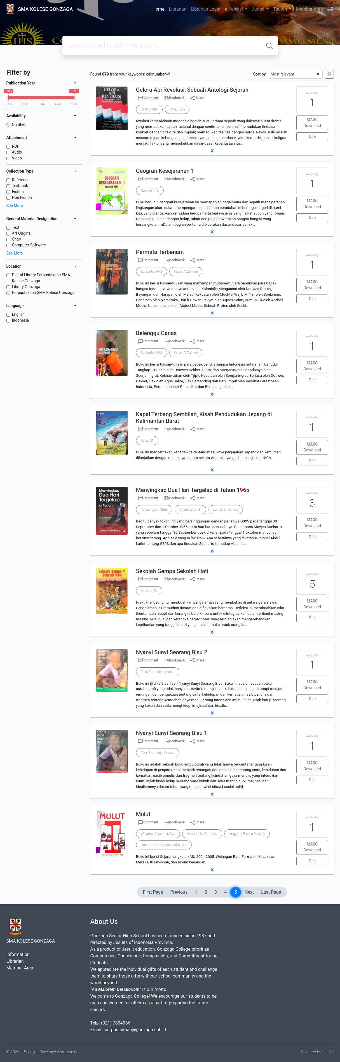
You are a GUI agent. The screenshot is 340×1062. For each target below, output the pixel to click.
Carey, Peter (149, 109)
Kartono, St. (149, 591)
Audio (17, 152)
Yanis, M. (147, 440)
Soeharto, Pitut (151, 272)
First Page (153, 892)
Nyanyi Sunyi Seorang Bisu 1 (171, 733)
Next (249, 892)
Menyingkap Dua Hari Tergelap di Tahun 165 (192, 490)
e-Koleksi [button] (234, 9)
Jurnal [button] (258, 9)
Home (159, 9)
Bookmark (176, 98)
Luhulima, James (225, 510)
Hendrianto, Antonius (202, 834)
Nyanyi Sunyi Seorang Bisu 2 (171, 652)
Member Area (309, 9)
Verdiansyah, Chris (154, 510)
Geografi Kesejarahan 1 (165, 171)
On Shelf (19, 124)
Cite (312, 136)
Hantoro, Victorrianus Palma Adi (164, 845)
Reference (21, 180)
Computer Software (29, 245)
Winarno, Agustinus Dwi (158, 834)
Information (18, 954)
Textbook (20, 185)
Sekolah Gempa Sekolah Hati (172, 571)
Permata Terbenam (160, 252)
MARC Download (312, 122)
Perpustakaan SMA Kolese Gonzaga (43, 292)
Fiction (18, 191)
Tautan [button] (280, 9)
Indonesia (20, 320)
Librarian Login (206, 9)
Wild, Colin (177, 109)
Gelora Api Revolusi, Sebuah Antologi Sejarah (192, 89)
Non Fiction (22, 197)
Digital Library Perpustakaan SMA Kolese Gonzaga (41, 278)
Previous (179, 892)
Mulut (143, 814)
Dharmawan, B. (190, 510)
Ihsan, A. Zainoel (186, 272)
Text (16, 227)
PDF (15, 146)
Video (17, 158)
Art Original (22, 233)
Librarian (177, 9)
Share (197, 98)
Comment (148, 98)
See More (14, 205)
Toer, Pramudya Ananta (158, 672)
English (18, 314)
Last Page (271, 892)
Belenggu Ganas (156, 333)
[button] (212, 150)
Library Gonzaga (26, 286)
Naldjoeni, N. (150, 190)
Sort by (259, 74)
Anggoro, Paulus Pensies (247, 834)
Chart (17, 239)
